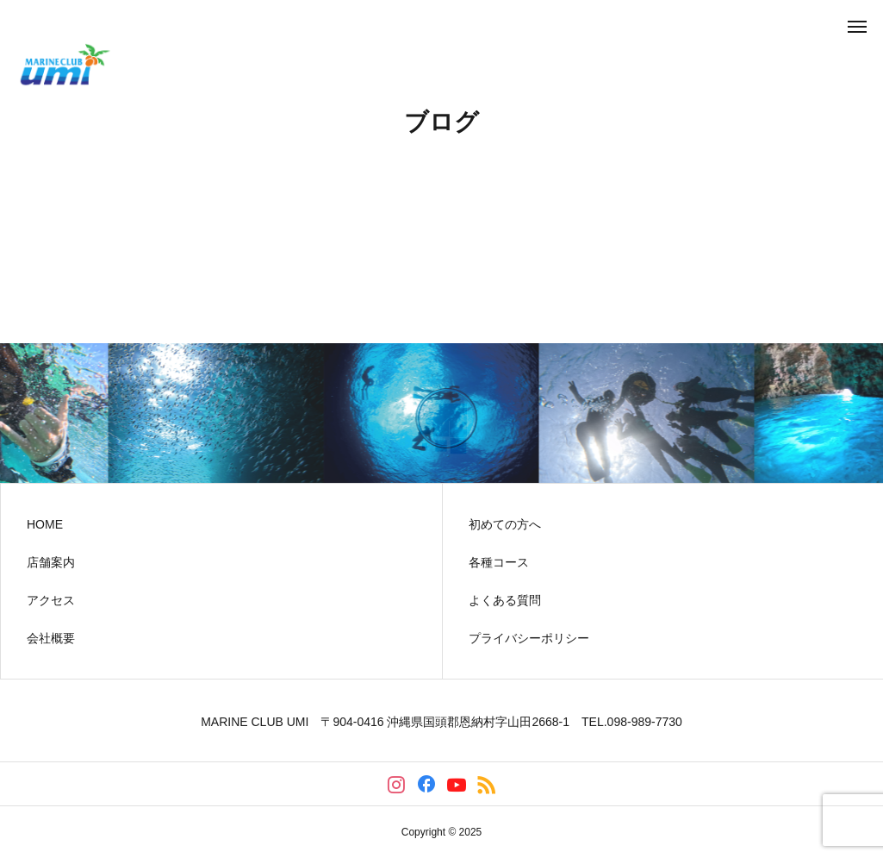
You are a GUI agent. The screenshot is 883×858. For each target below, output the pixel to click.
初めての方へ (505, 524)
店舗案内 (51, 562)
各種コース (499, 562)
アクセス (51, 600)
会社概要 (51, 638)
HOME (45, 524)
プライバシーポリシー (529, 638)
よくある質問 (505, 600)
